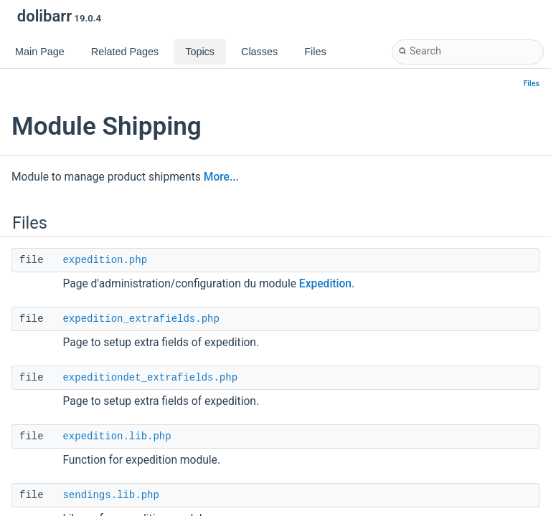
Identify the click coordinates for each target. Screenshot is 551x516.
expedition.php (104, 260)
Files (532, 83)
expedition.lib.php (116, 436)
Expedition (325, 283)
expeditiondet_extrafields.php (149, 377)
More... (221, 177)
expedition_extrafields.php (140, 319)
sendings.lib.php (110, 495)
